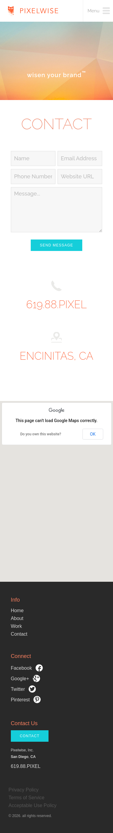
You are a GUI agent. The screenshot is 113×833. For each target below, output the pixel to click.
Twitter (23, 689)
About (17, 618)
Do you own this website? (40, 434)
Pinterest (26, 699)
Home (17, 610)
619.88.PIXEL (56, 304)
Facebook (27, 668)
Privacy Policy (23, 789)
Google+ (25, 678)
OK (93, 434)
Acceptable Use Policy (32, 805)
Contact (19, 634)
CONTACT (30, 736)
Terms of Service (26, 797)
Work (16, 626)
